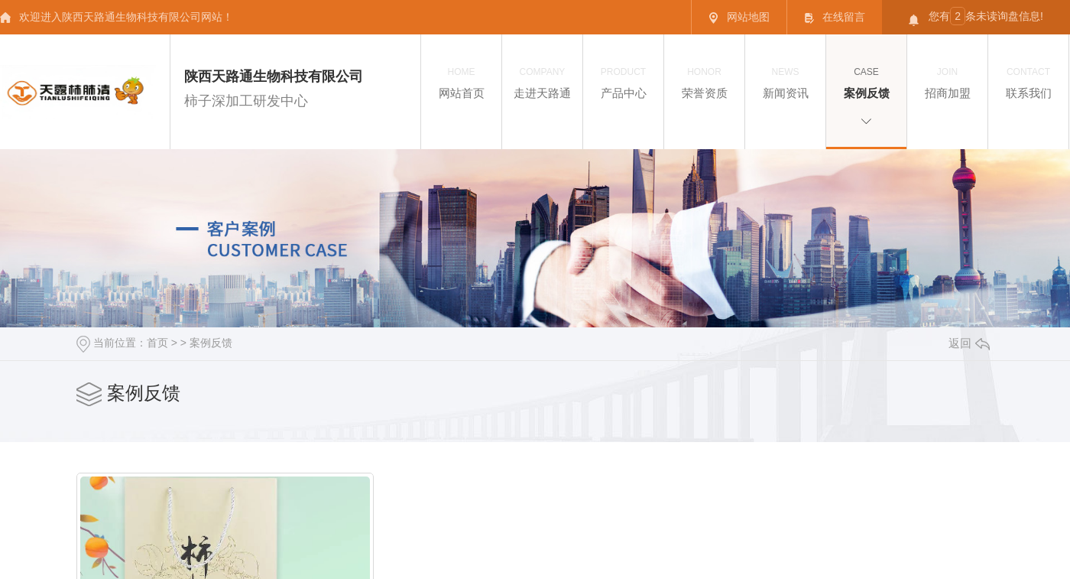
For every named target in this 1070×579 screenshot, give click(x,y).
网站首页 (461, 82)
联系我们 (1028, 82)
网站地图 (739, 17)
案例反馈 (866, 82)
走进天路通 (542, 82)
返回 (969, 343)
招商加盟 (947, 82)
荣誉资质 (704, 82)
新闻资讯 (785, 82)
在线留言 (834, 17)
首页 (157, 343)
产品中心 (623, 82)
